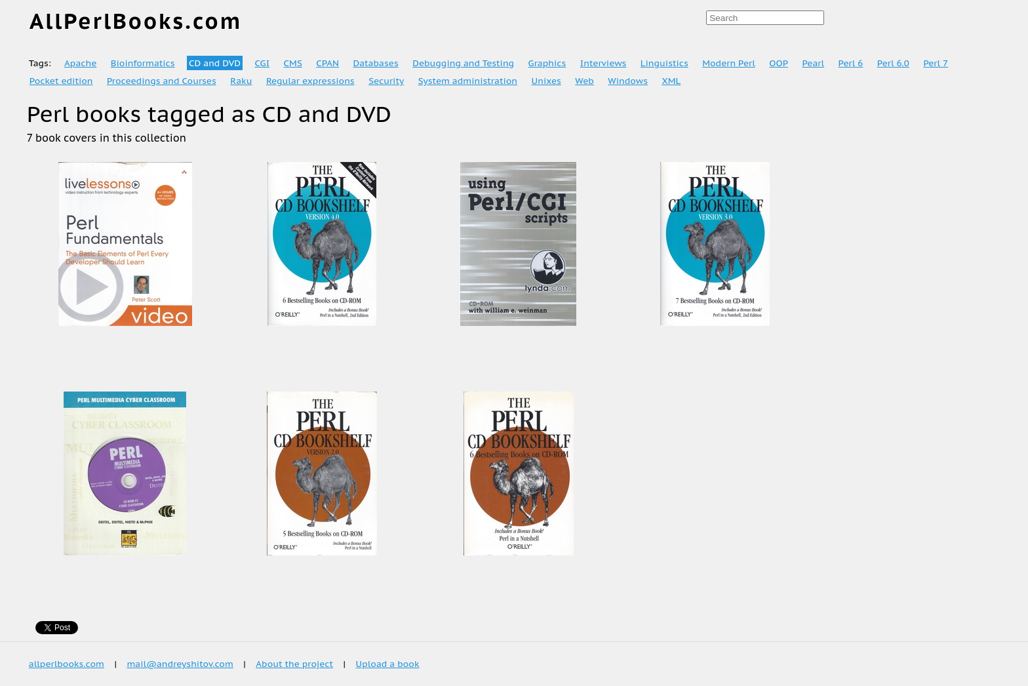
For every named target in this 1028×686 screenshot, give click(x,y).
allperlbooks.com (66, 664)
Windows (628, 81)
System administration (467, 81)
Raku (241, 81)
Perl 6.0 (893, 63)
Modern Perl (728, 63)
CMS (293, 63)
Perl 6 (851, 63)
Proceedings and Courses (161, 81)
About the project (294, 664)
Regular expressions (310, 81)
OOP (778, 63)
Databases (375, 63)
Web (584, 81)
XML (671, 81)
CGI (261, 63)
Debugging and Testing (463, 63)
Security (386, 81)
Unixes (546, 81)
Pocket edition (61, 81)
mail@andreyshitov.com (180, 664)
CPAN (327, 63)
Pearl (813, 63)
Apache (80, 63)
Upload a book (388, 664)
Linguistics (664, 63)
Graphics (547, 63)
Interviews (603, 63)
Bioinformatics (143, 63)
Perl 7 (935, 63)
